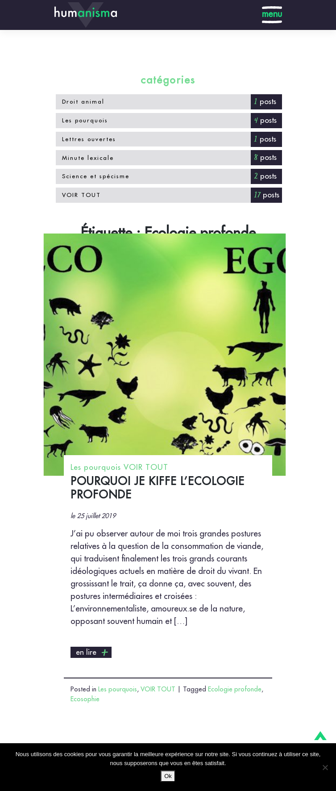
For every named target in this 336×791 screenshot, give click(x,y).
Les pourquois (85, 120)
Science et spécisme (95, 176)
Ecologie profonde (234, 689)
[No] (324, 767)
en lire (92, 652)
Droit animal (83, 102)
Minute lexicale (88, 158)
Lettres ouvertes (89, 139)
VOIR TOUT (81, 195)
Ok (168, 776)
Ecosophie (85, 699)
